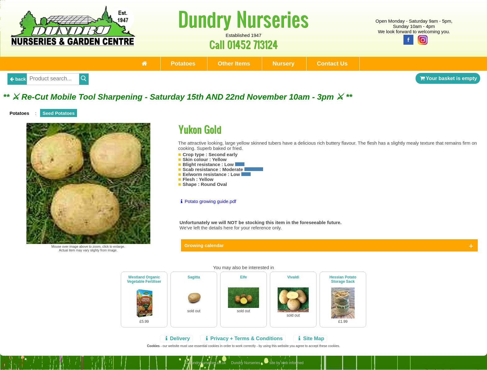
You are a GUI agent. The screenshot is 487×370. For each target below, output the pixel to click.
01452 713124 (252, 44)
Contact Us (332, 63)
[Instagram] (421, 39)
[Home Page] (73, 44)
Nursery (283, 63)
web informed (292, 363)
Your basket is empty (448, 78)
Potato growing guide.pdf (207, 201)
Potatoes (183, 63)
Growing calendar (204, 245)
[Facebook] (406, 39)
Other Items (234, 63)
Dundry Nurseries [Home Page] (243, 18)
